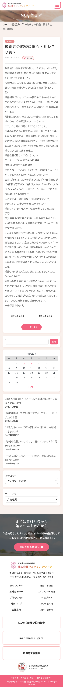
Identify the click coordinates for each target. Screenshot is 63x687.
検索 (54, 341)
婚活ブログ (18, 24)
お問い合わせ (46, 609)
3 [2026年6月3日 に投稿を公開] (23, 363)
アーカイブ (10, 494)
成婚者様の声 (16, 591)
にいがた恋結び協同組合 (31, 622)
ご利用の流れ (16, 597)
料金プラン (46, 597)
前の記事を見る (17, 315)
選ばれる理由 (46, 585)
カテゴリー (11, 475)
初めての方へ (16, 585)
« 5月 (30, 386)
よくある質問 (46, 603)
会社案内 (16, 609)
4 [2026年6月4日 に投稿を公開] (31, 363)
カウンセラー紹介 (46, 591)
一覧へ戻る (31, 327)
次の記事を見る (45, 315)
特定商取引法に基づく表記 (22, 678)
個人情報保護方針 (44, 678)
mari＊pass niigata (31, 638)
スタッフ (29, 58)
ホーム (6, 24)
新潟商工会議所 (31, 653)
